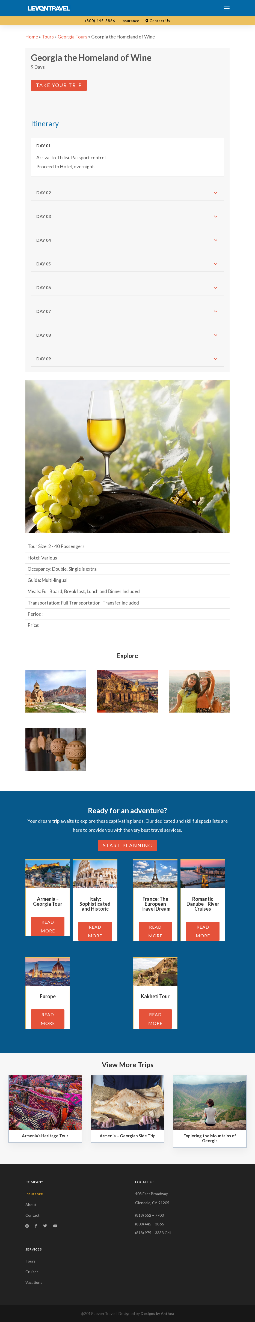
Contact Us (158, 21)
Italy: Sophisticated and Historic (95, 904)
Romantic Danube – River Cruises (202, 904)
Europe (48, 996)
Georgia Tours (72, 37)
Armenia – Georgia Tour (47, 901)
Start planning (127, 845)
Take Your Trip (59, 85)
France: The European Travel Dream (155, 904)
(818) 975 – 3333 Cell (153, 1232)
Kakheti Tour (155, 996)
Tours (48, 37)
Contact (32, 1215)
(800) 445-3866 (100, 21)
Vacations (33, 1282)
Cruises (31, 1271)
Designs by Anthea (157, 1313)
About (30, 1204)
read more (48, 926)
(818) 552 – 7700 (149, 1215)
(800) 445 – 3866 (149, 1224)
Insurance (130, 21)
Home (31, 37)
